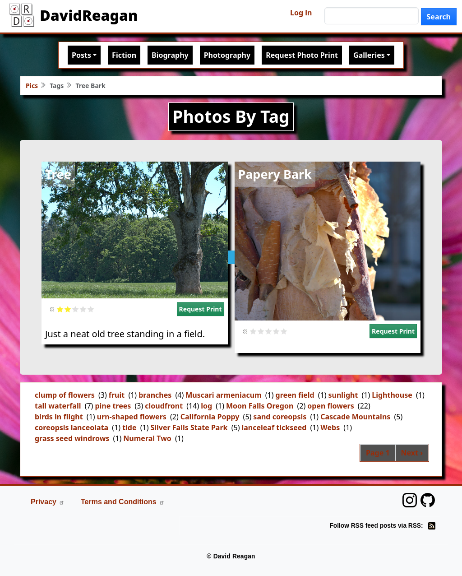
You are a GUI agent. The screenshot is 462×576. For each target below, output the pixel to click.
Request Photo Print (302, 55)
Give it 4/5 (83, 309)
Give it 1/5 (60, 309)
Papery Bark (275, 174)
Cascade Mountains (355, 417)
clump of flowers (65, 395)
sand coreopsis (279, 417)
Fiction (124, 55)
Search (439, 17)
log (206, 406)
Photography (227, 55)
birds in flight (59, 417)
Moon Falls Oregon (259, 406)
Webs (330, 427)
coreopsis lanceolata (71, 427)
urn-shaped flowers (131, 417)
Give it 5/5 (91, 309)
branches (155, 395)
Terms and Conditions (123, 502)
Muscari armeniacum (223, 395)
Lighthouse (392, 395)
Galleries (369, 55)
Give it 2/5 (68, 309)
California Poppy (210, 417)
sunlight (343, 395)
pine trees (113, 406)
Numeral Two (147, 438)
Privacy (48, 502)
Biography (170, 55)
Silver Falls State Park (188, 427)
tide (129, 427)
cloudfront (164, 406)
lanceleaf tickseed (273, 427)
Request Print (200, 309)
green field (295, 395)
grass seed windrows (72, 438)
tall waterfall (58, 406)
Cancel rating (52, 309)
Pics (32, 85)
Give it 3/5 (75, 309)
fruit (117, 395)
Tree (58, 174)
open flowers (330, 406)
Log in (301, 13)
